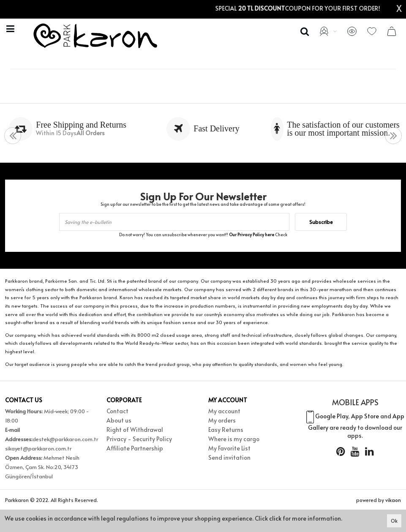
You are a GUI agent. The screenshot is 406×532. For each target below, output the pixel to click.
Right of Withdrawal (134, 430)
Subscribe (321, 221)
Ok (394, 520)
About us (118, 420)
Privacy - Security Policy (139, 439)
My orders (222, 420)
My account (224, 411)
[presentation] (12, 136)
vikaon (393, 500)
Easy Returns (225, 430)
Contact (117, 411)
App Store (365, 416)
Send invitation (229, 457)
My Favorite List (229, 448)
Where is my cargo (233, 439)
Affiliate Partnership (134, 448)
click (275, 518)
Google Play (331, 416)
